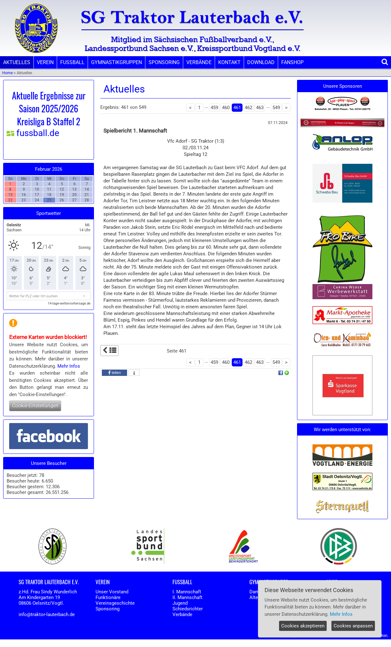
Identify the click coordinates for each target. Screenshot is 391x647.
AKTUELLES (16, 62)
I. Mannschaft (186, 592)
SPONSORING (164, 62)
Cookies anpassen (353, 626)
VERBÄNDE (199, 62)
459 (214, 107)
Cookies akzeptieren (302, 626)
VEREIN (45, 62)
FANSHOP (292, 62)
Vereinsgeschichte (115, 603)
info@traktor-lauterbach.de (47, 614)
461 (237, 107)
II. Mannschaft (187, 597)
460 (226, 107)
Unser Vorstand (112, 592)
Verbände (182, 614)
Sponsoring (108, 609)
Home (7, 73)
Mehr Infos (68, 366)
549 (276, 107)
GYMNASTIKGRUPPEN (116, 62)
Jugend (180, 603)
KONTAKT (229, 62)
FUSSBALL (72, 62)
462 (248, 107)
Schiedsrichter (187, 609)
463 (260, 107)
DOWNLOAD (261, 62)
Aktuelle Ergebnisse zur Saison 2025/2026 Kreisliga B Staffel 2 (48, 108)
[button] (114, 373)
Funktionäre (108, 597)
